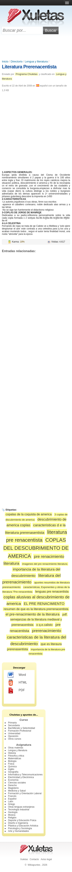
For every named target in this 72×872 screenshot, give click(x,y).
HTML (17, 683)
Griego (11, 804)
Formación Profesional (19, 730)
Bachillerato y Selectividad (21, 728)
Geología (12, 812)
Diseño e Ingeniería (18, 823)
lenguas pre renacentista (52, 591)
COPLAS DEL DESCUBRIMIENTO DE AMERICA (36, 548)
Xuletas (24, 859)
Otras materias (15, 747)
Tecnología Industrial (18, 809)
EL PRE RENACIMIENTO (44, 604)
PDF (16, 690)
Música (11, 815)
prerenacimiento (46, 630)
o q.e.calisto (44, 624)
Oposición (13, 736)
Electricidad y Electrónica (21, 777)
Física (11, 763)
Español (12, 798)
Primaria (12, 722)
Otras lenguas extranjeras (21, 807)
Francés (12, 796)
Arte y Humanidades (18, 831)
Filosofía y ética (16, 755)
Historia (12, 753)
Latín (10, 801)
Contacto (34, 859)
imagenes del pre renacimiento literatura (44, 563)
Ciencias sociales (17, 782)
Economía (13, 780)
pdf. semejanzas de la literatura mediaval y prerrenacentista (39, 619)
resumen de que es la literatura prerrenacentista (36, 609)
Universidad (14, 733)
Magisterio (13, 788)
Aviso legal (46, 859)
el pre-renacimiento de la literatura (32, 614)
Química (12, 766)
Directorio (17, 61)
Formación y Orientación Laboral (24, 793)
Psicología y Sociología (20, 828)
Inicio (5, 61)
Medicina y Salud (17, 790)
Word (17, 675)
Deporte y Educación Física (22, 820)
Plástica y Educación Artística (23, 825)
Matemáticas (14, 758)
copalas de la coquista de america (28, 514)
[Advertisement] (36, 47)
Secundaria (14, 725)
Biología (12, 761)
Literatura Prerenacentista (29, 66)
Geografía (13, 772)
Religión (12, 817)
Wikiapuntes (34, 865)
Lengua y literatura (36, 61)
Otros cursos (14, 738)
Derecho (12, 785)
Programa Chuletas (26, 74)
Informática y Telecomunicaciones (25, 774)
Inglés (11, 769)
